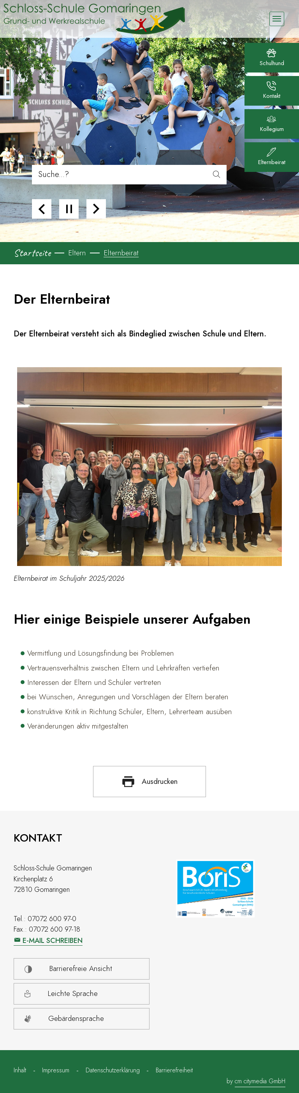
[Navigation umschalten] (276, 19)
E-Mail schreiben (53, 941)
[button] (41, 209)
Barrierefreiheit (174, 1070)
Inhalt (20, 1070)
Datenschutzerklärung (113, 1070)
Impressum (55, 1070)
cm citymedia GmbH (260, 1081)
